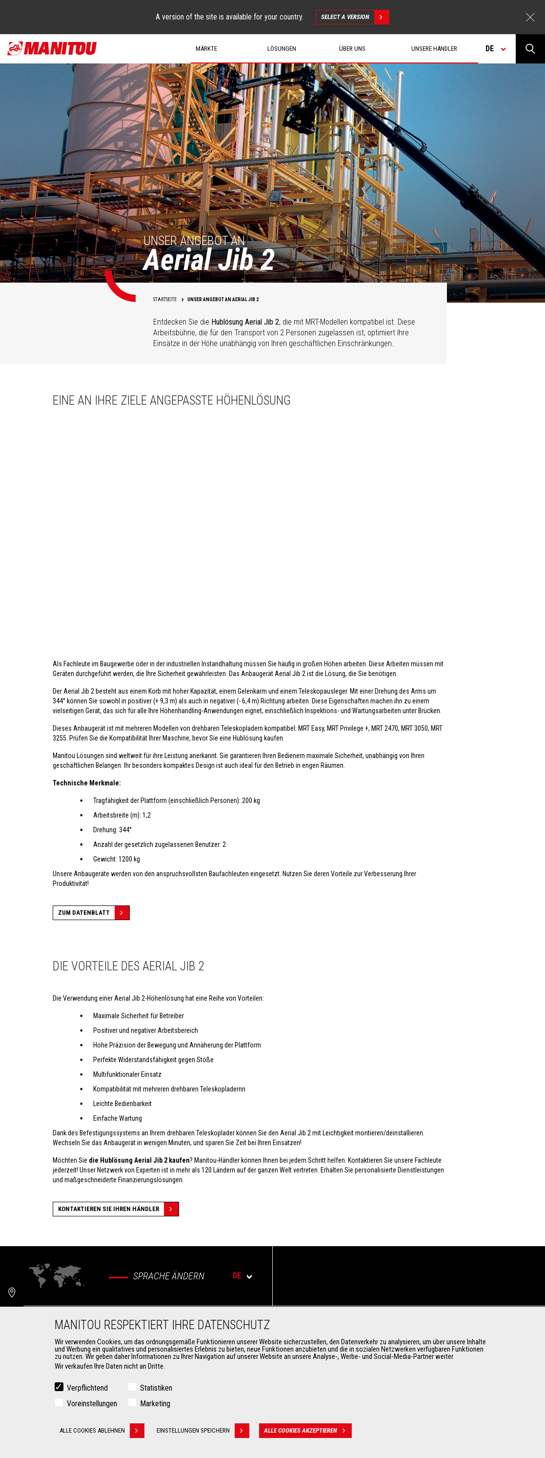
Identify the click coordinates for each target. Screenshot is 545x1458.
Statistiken (156, 1388)
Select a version (355, 17)
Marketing (155, 1403)
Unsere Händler (434, 48)
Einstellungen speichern (203, 1430)
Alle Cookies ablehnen (102, 1430)
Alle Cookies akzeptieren (308, 1430)
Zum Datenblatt (93, 913)
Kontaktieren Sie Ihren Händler (118, 1209)
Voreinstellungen (92, 1403)
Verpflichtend (87, 1388)
